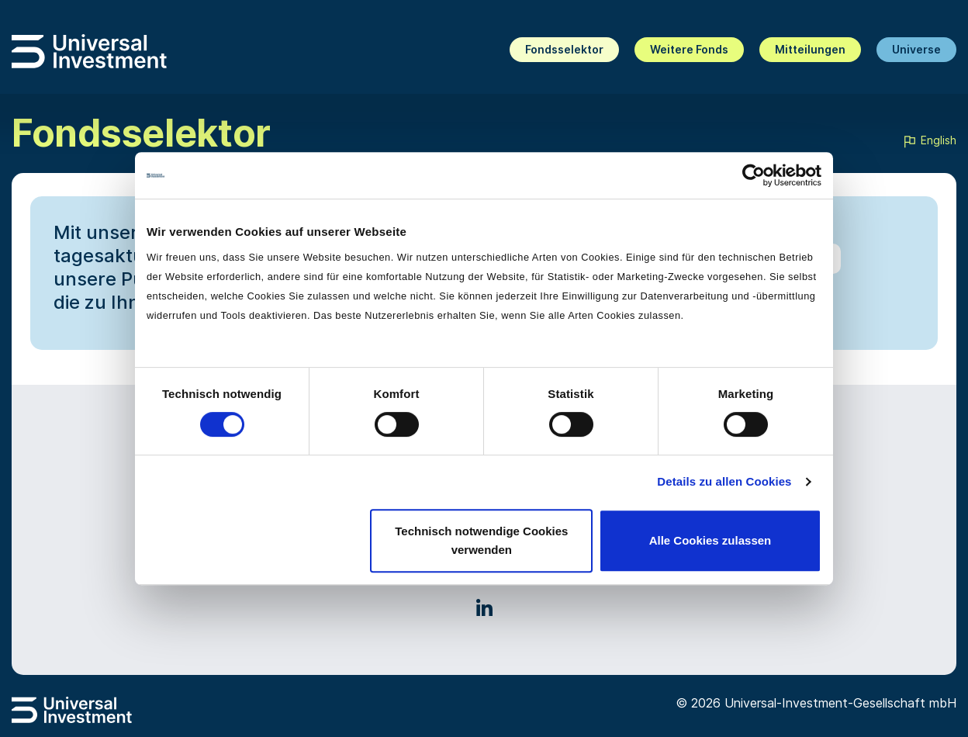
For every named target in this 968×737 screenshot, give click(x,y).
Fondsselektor (564, 49)
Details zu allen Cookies (724, 481)
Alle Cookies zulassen (710, 540)
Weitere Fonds (689, 49)
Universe (916, 49)
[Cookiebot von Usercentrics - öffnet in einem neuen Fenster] (753, 175)
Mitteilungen (810, 49)
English (929, 141)
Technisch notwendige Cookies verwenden (481, 540)
